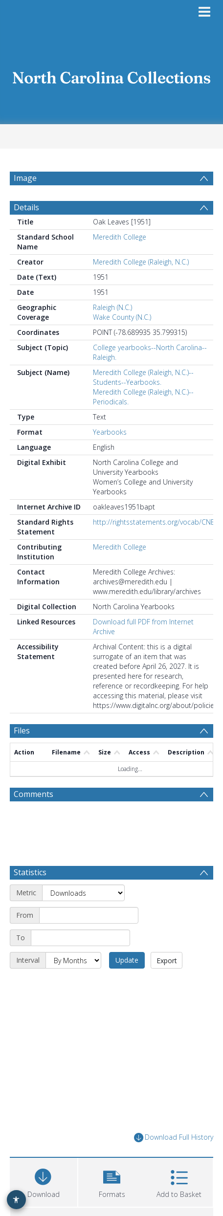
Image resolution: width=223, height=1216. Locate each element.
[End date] (80, 937)
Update (126, 960)
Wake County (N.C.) (122, 317)
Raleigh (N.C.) (112, 307)
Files (22, 730)
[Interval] (73, 960)
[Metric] (83, 892)
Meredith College (119, 237)
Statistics (30, 872)
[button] (112, 1181)
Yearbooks (110, 432)
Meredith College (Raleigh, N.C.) (141, 261)
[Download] (43, 1181)
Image (25, 178)
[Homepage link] (112, 75)
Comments (33, 794)
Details (26, 207)
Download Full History (173, 1137)
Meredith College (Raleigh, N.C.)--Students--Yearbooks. (143, 377)
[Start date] (88, 915)
